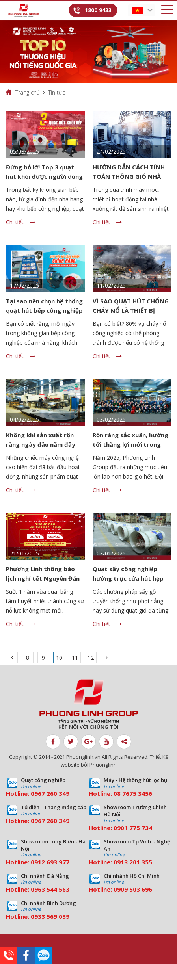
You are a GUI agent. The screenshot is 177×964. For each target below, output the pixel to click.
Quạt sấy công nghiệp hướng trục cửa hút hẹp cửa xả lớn (128, 578)
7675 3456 (137, 793)
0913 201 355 (133, 862)
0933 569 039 (50, 916)
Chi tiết (20, 222)
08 (117, 793)
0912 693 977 (50, 862)
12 (91, 657)
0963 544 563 (50, 889)
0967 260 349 (50, 793)
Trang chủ (27, 92)
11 (75, 657)
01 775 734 (136, 828)
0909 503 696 (133, 889)
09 (117, 828)
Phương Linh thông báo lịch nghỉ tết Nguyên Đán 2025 (43, 578)
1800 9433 (98, 10)
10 (59, 657)
